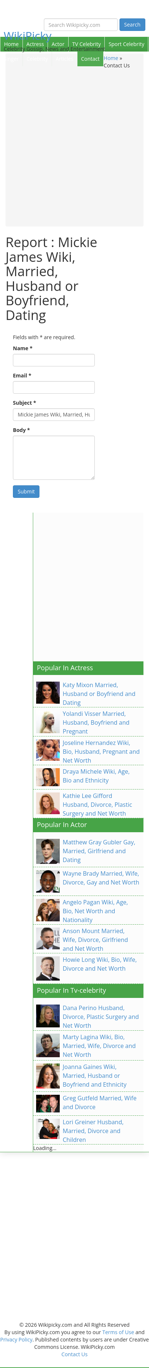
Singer (11, 58)
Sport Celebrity (126, 44)
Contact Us (75, 1354)
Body (21, 429)
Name (22, 348)
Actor (58, 44)
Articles (64, 58)
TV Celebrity (86, 44)
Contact (90, 58)
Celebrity (37, 58)
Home (11, 44)
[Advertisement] (74, 147)
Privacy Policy (16, 1339)
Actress (35, 44)
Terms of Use (118, 1332)
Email (22, 375)
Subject (24, 402)
